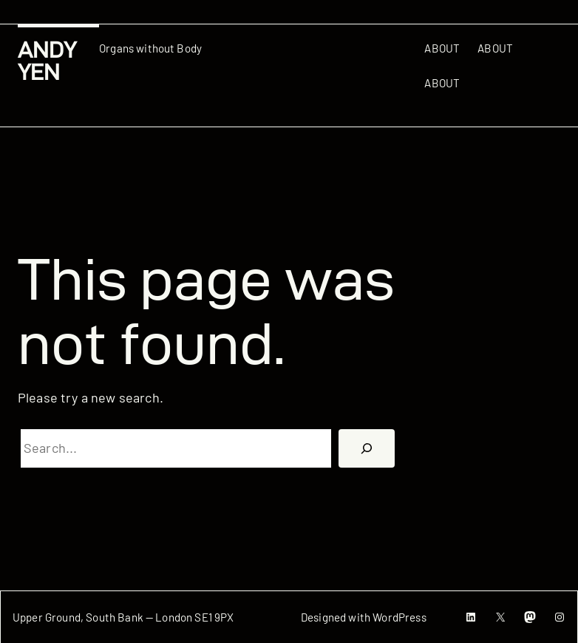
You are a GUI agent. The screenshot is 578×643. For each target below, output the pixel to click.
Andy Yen (47, 61)
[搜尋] (367, 448)
